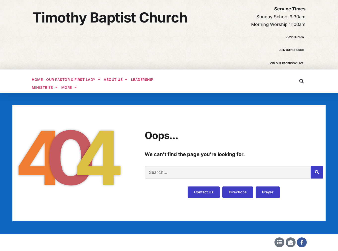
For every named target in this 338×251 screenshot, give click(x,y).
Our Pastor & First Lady (73, 80)
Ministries (45, 87)
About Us (116, 80)
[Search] (317, 172)
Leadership (142, 79)
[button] (301, 81)
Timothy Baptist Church (110, 17)
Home (37, 79)
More (69, 87)
